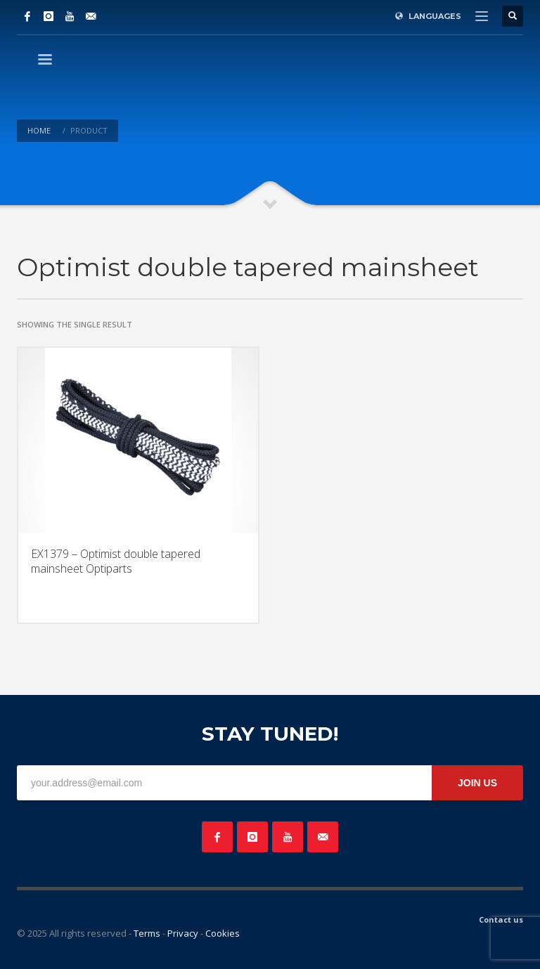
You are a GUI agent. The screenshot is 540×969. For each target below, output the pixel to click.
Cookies (222, 933)
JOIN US (477, 782)
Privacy (182, 933)
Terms (147, 933)
